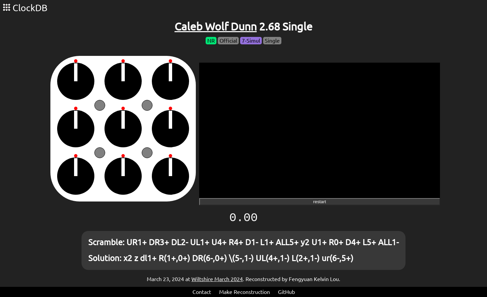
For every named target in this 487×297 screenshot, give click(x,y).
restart (319, 201)
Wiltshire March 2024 (217, 279)
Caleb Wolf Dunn (216, 26)
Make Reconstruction (244, 292)
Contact (201, 292)
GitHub (286, 292)
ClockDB (25, 8)
